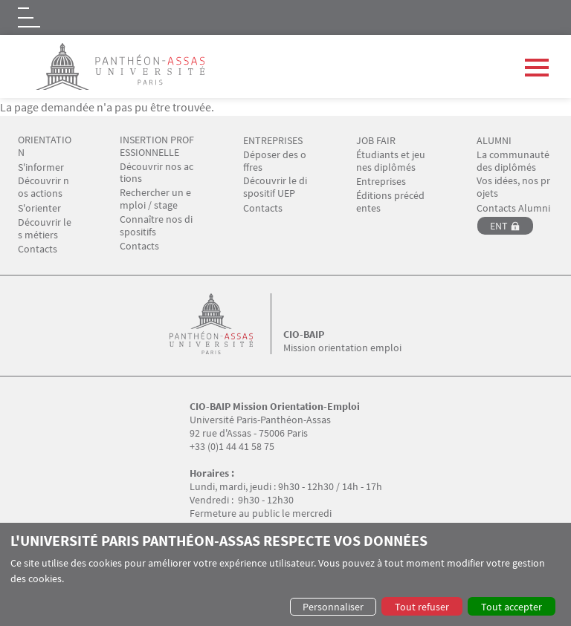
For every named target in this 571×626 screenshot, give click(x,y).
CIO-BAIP (303, 334)
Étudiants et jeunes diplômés (390, 161)
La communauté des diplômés (514, 161)
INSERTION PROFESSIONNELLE (157, 146)
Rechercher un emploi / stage (155, 199)
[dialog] (285, 574)
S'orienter (39, 208)
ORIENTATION (44, 146)
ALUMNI (494, 140)
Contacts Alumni (513, 208)
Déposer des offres (274, 161)
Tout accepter (511, 606)
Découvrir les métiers (44, 228)
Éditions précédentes (390, 202)
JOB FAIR (376, 140)
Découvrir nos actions (43, 187)
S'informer (41, 167)
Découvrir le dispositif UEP (275, 187)
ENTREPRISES (273, 140)
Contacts (37, 249)
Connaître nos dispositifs (156, 225)
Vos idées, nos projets (513, 187)
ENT (499, 225)
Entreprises (381, 181)
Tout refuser (422, 606)
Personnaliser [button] (333, 606)
